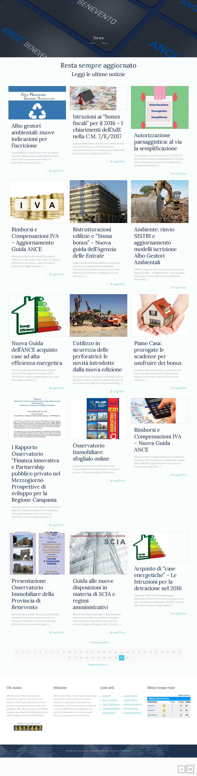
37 (110, 657)
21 (133, 652)
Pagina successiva (98, 664)
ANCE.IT (106, 696)
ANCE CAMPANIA (110, 704)
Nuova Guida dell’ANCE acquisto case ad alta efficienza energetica (37, 353)
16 (104, 652)
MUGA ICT (125, 751)
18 (116, 652)
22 (139, 652)
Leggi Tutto (58, 170)
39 (121, 657)
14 (93, 652)
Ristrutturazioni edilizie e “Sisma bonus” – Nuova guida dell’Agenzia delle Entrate (94, 242)
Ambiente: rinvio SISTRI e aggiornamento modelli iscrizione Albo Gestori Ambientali (155, 246)
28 (174, 652)
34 (92, 657)
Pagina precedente (98, 642)
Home (93, 43)
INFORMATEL (131, 709)
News (104, 43)
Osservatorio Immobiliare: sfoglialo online (91, 452)
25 (156, 652)
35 (98, 657)
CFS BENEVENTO (133, 704)
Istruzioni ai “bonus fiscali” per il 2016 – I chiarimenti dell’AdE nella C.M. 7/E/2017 (98, 126)
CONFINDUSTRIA (132, 713)
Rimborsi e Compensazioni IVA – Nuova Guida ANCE (157, 439)
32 (81, 657)
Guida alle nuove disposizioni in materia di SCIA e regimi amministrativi (94, 593)
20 (127, 652)
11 (75, 652)
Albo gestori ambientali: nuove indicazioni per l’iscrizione (33, 135)
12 (81, 652)
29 (179, 652)
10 (69, 652)
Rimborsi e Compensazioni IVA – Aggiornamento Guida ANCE (35, 239)
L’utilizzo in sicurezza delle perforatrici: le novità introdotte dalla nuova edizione (97, 356)
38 (116, 657)
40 (127, 657)
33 (87, 657)
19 (122, 652)
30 (69, 657)
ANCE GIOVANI (109, 700)
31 (75, 657)
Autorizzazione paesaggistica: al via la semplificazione (158, 142)
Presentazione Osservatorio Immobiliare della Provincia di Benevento (33, 593)
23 (145, 652)
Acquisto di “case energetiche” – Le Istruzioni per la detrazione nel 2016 (158, 578)
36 (104, 657)
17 (110, 652)
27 (168, 652)
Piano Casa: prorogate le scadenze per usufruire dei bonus (158, 353)
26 (162, 652)
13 (87, 652)
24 (150, 652)
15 (98, 652)
